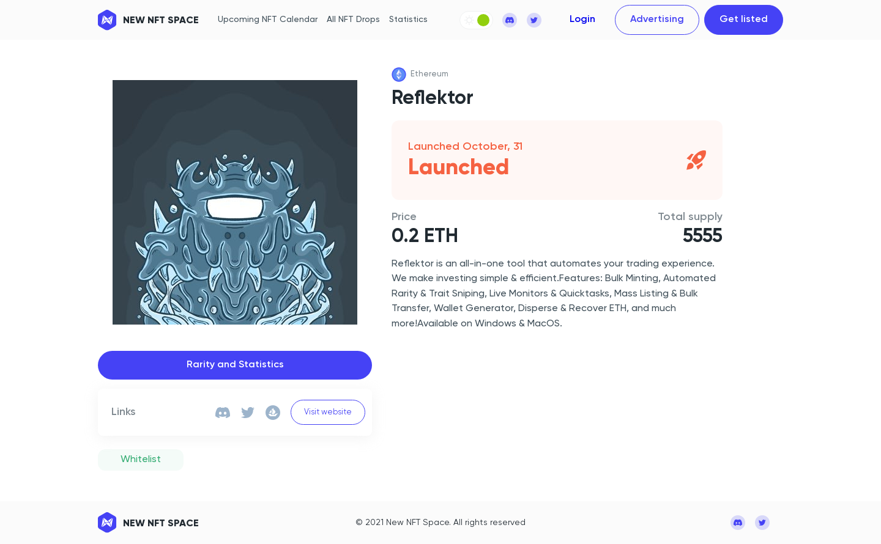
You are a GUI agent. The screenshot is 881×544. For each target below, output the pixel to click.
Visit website (328, 412)
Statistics (408, 19)
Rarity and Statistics (235, 365)
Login (582, 19)
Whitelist (141, 460)
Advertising (657, 19)
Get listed (743, 19)
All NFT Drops (353, 19)
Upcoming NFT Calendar (268, 19)
